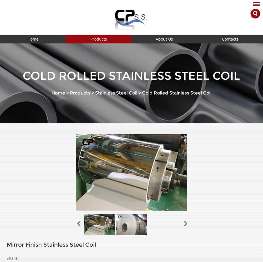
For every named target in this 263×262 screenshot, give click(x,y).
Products (98, 39)
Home (33, 39)
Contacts (230, 39)
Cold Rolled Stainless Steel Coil (176, 93)
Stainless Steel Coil (116, 93)
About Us (164, 39)
